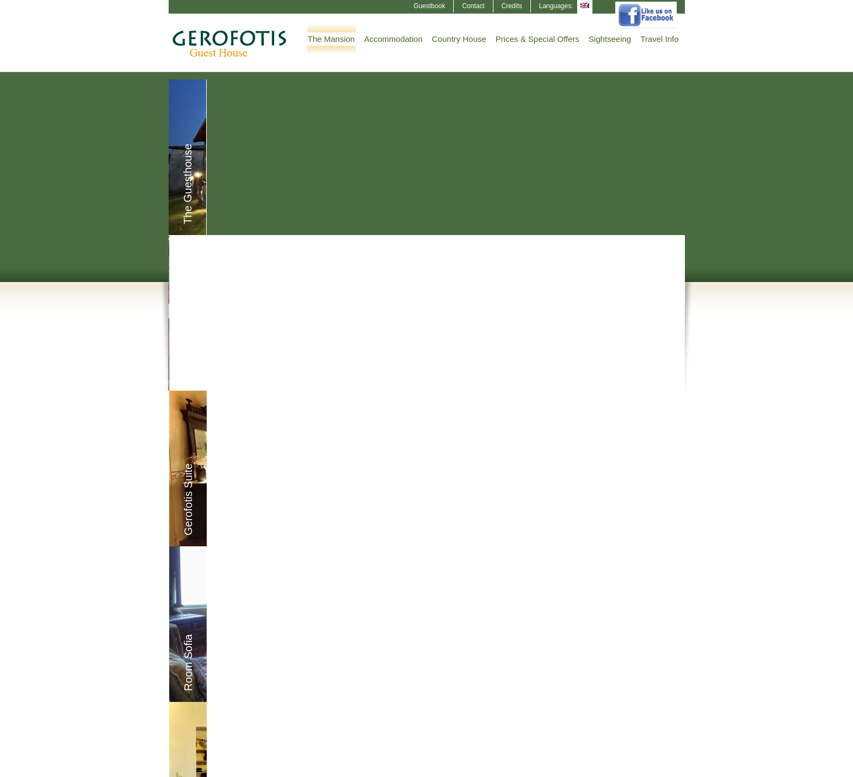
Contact (473, 6)
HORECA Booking (233, 767)
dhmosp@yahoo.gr (487, 664)
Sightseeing (610, 39)
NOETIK (672, 767)
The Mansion (331, 39)
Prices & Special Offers (537, 39)
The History (623, 554)
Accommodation (393, 39)
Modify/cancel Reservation (225, 697)
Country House (459, 39)
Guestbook (429, 6)
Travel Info (659, 39)
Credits (512, 6)
